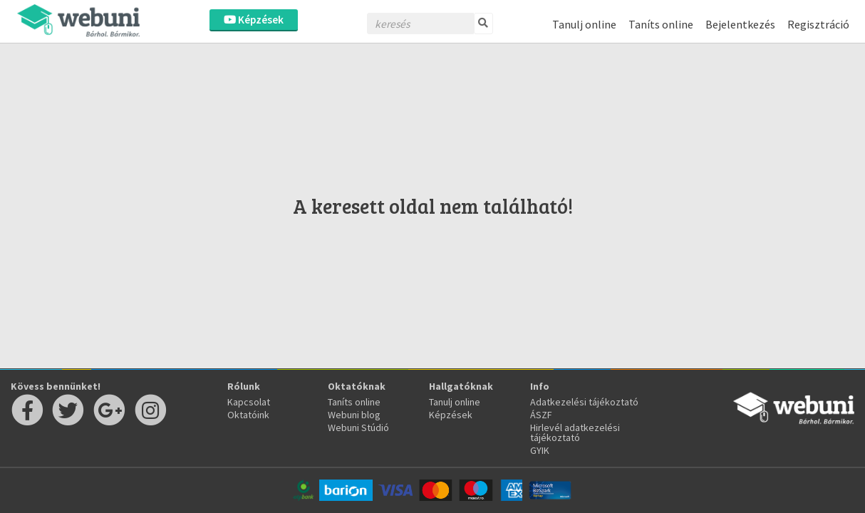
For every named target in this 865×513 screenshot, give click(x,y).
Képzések (254, 19)
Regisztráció (818, 24)
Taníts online (660, 24)
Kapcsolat (248, 401)
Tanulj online (584, 24)
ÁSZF (541, 414)
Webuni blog (354, 414)
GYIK (539, 450)
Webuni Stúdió (358, 427)
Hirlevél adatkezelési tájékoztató (575, 432)
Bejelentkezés (740, 24)
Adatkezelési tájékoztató (584, 401)
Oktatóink (248, 414)
